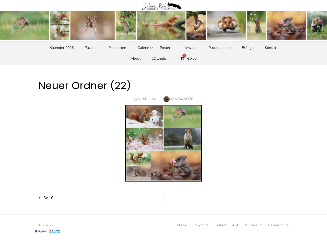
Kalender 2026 (62, 47)
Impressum (253, 225)
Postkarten (117, 47)
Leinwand (189, 47)
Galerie (143, 47)
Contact (220, 225)
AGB (235, 225)
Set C (49, 197)
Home (182, 225)
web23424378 (181, 99)
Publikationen (220, 47)
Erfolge (248, 47)
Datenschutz (278, 225)
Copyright (200, 225)
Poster (165, 47)
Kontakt (271, 47)
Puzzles (91, 47)
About (136, 58)
